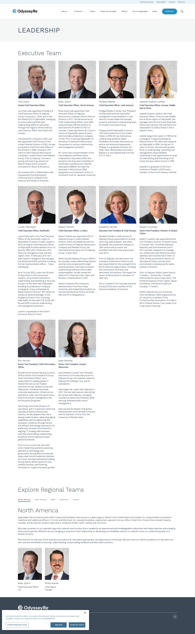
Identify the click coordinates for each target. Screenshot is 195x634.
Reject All (58, 625)
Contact (169, 11)
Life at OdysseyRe (139, 11)
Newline (181, 2)
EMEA (53, 500)
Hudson (172, 2)
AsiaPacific (64, 500)
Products (78, 11)
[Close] (85, 612)
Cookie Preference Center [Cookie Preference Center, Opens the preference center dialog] (17, 625)
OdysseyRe (161, 2)
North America (24, 500)
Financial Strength (108, 11)
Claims (92, 11)
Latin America (41, 500)
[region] (45, 620)
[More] (68, 11)
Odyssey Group (146, 2)
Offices (124, 11)
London (76, 500)
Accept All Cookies (77, 625)
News (154, 11)
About (64, 11)
